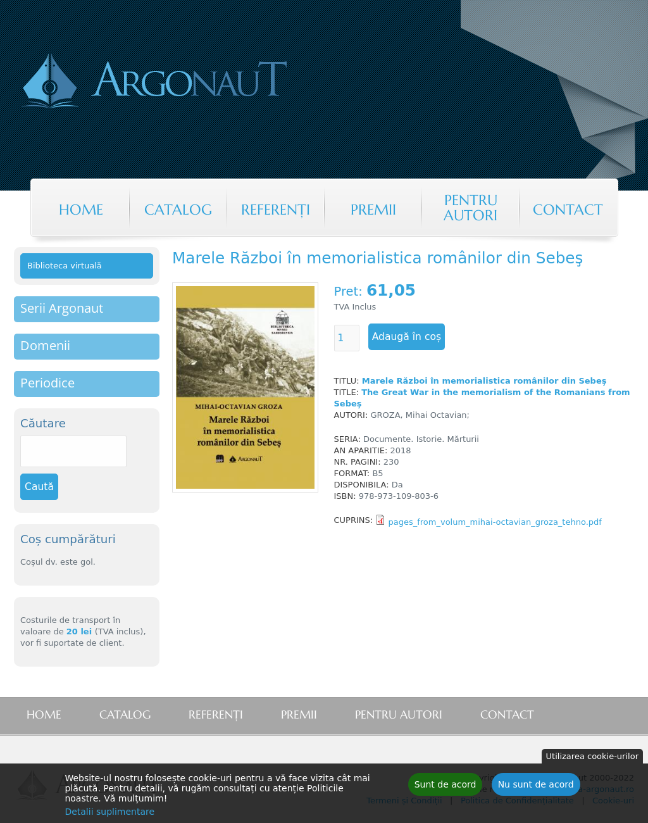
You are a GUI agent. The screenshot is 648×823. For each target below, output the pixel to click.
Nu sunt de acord (536, 786)
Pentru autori (470, 208)
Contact (568, 209)
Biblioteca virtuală (64, 265)
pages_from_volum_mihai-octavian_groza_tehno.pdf (494, 522)
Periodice (47, 382)
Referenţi (275, 209)
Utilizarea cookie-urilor (592, 758)
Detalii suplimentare (109, 813)
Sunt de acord (445, 786)
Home (81, 209)
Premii (373, 209)
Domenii (45, 345)
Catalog (178, 209)
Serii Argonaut (61, 308)
